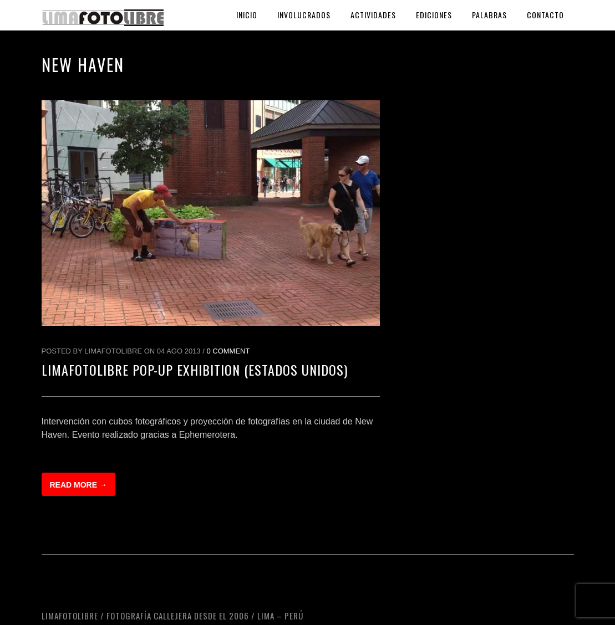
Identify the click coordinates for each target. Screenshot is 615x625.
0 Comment (228, 351)
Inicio (246, 15)
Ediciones (434, 15)
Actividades (373, 15)
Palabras (489, 15)
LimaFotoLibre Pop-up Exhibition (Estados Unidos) (195, 370)
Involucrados (304, 15)
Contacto (545, 15)
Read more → (78, 484)
